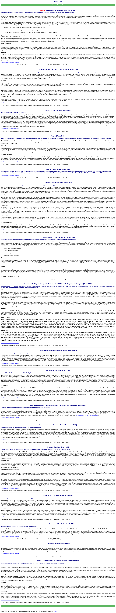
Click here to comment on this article (10, 62)
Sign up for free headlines (58, 4)
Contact (55, 611)
